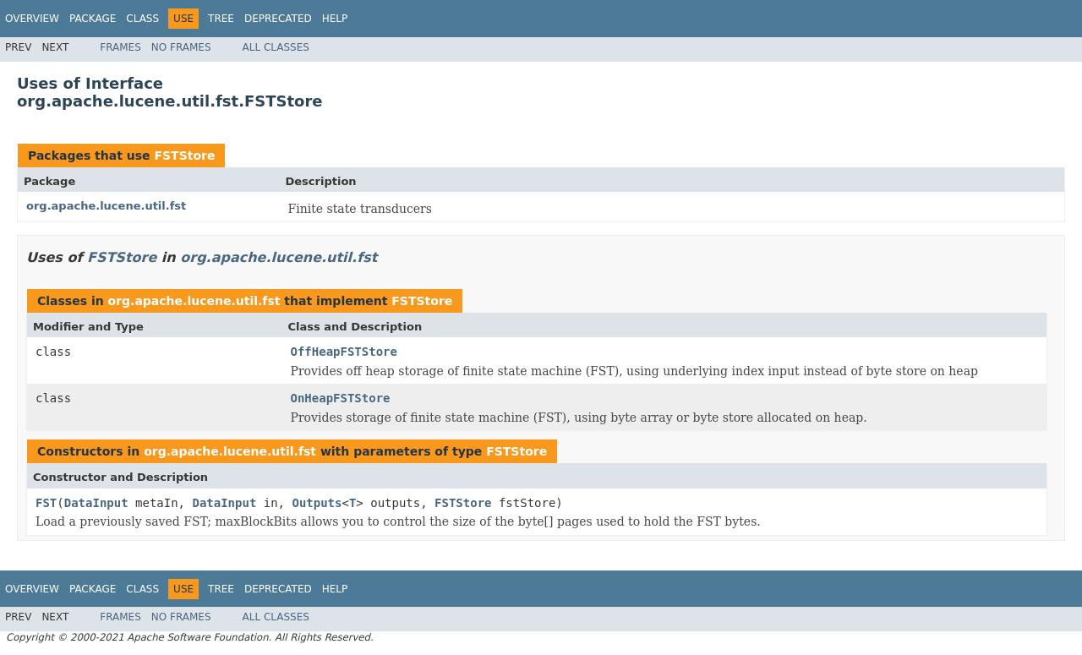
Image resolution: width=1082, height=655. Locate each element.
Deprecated (278, 19)
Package (92, 19)
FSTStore (184, 155)
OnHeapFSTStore (341, 398)
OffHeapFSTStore (344, 351)
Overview (32, 19)
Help (335, 19)
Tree (221, 19)
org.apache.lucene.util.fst (106, 205)
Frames (120, 47)
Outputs (317, 503)
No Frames (181, 47)
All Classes (276, 47)
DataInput (96, 503)
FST (46, 503)
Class (142, 19)
